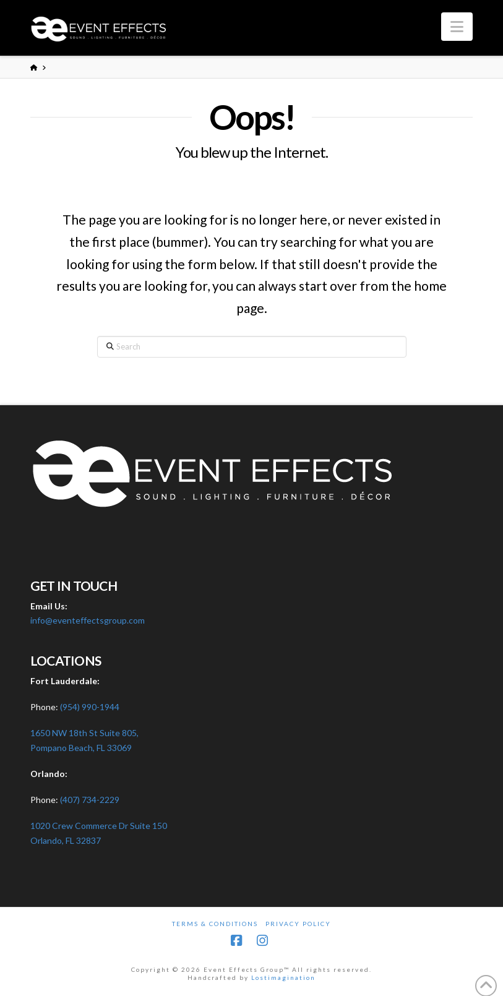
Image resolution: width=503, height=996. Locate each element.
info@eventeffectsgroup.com (87, 620)
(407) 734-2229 (89, 799)
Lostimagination (283, 977)
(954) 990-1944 (89, 707)
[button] (457, 26)
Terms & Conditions (215, 923)
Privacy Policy (298, 923)
